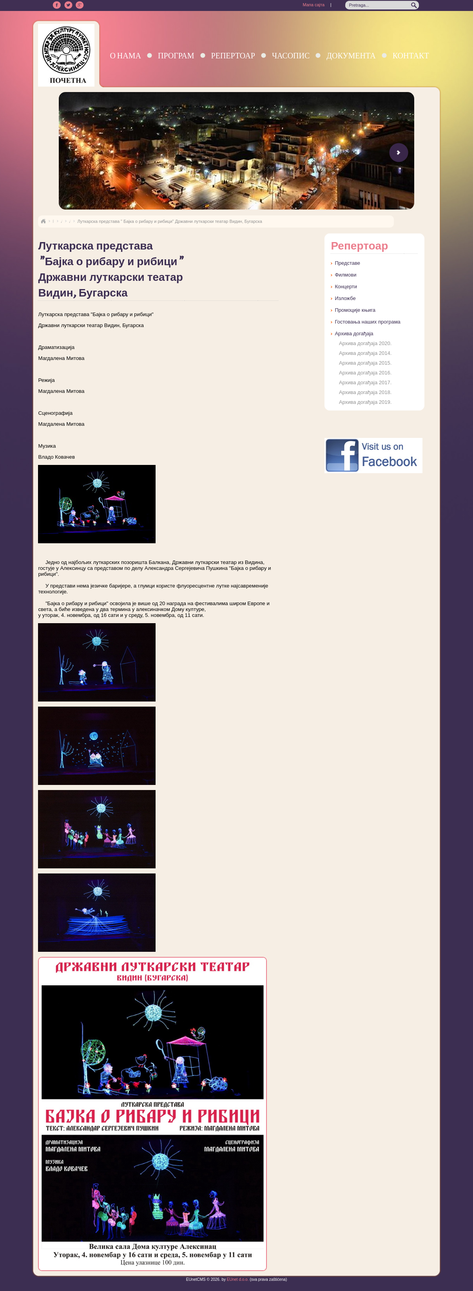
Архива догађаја (354, 333)
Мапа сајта (313, 4)
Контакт (411, 55)
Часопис (291, 55)
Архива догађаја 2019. (365, 402)
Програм (176, 55)
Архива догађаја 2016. (365, 373)
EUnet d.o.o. (237, 1279)
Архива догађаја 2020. (365, 343)
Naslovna (43, 221)
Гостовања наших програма (367, 322)
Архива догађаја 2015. (365, 363)
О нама (125, 55)
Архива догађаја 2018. (365, 392)
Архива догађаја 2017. (365, 382)
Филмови (345, 275)
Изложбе (345, 298)
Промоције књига (355, 310)
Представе (347, 263)
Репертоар (233, 55)
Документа (350, 55)
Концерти (346, 286)
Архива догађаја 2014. (365, 353)
